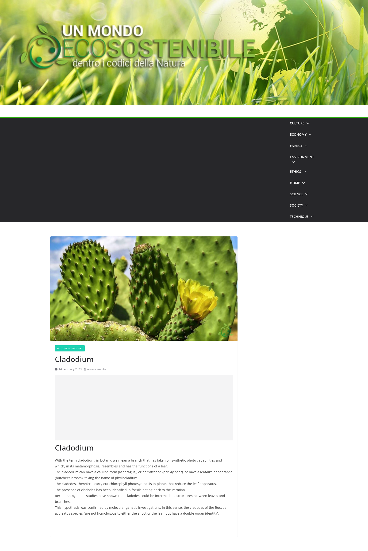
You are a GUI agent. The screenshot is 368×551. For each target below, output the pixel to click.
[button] (307, 123)
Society (296, 205)
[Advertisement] (168, 170)
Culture (297, 123)
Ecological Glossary (70, 348)
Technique (299, 216)
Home (295, 183)
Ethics (295, 171)
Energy (296, 145)
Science (296, 194)
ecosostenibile (96, 369)
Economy (298, 134)
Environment (302, 157)
